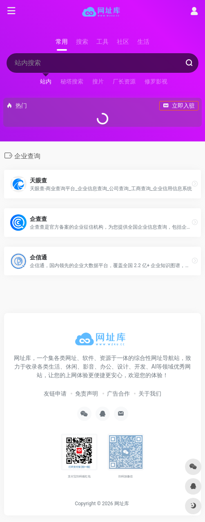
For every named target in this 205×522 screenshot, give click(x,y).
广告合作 (118, 393)
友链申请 (55, 393)
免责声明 (86, 393)
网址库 (121, 503)
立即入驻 (179, 105)
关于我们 (149, 393)
